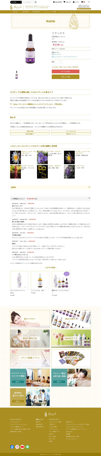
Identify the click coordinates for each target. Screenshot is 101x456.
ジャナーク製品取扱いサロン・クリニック (76, 429)
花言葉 (50, 441)
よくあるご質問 (53, 426)
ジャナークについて (84, 11)
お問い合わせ (69, 431)
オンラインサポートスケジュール (74, 426)
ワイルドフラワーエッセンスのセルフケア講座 (77, 424)
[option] (30, 48)
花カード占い (52, 438)
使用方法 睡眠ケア (30, 134)
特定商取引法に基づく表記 (72, 436)
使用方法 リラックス (71, 134)
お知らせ (51, 434)
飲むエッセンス (56, 54)
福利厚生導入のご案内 (15, 431)
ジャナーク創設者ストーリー (17, 426)
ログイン (23, 263)
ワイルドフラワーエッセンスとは (68, 11)
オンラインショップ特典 (50, 11)
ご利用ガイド (52, 424)
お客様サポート (70, 422)
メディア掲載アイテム (54, 431)
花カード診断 (52, 436)
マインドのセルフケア (71, 131)
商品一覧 (15, 11)
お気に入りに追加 (65, 76)
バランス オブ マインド (70, 57)
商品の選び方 (26, 11)
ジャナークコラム (53, 429)
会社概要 (68, 434)
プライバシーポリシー (71, 439)
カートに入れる (65, 71)
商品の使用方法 (36, 11)
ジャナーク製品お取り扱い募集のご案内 (20, 429)
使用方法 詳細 (30, 131)
